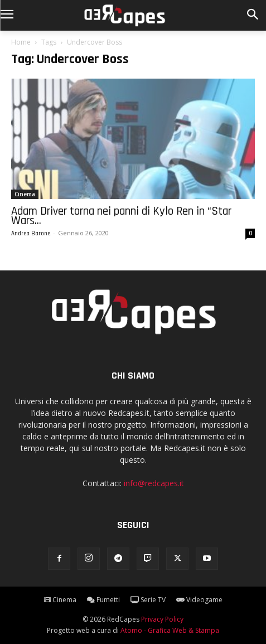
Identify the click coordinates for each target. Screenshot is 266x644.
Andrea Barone (30, 234)
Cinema (24, 194)
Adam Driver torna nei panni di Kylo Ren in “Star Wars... (121, 216)
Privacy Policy (162, 619)
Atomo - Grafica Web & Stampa (169, 630)
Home (21, 42)
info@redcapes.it (154, 483)
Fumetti (103, 599)
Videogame (199, 599)
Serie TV (148, 599)
